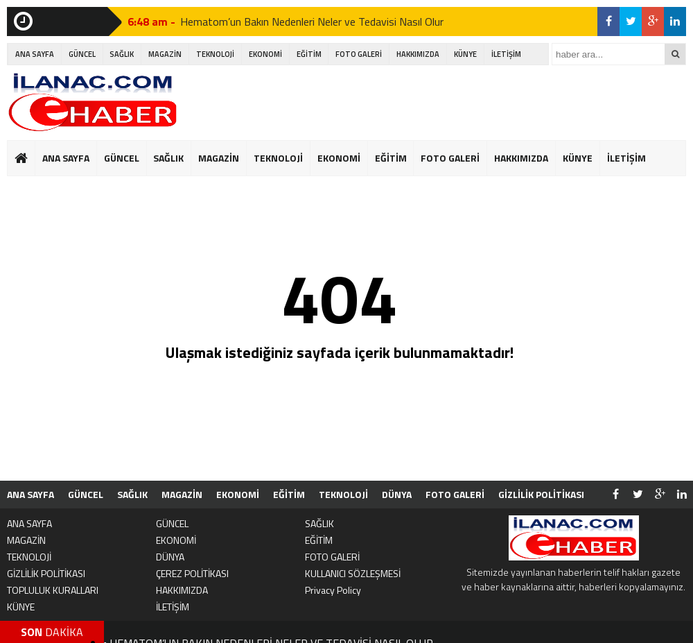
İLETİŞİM (506, 54)
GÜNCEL (82, 54)
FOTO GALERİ (358, 54)
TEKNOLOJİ (215, 54)
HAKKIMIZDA (417, 54)
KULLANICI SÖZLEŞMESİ (353, 573)
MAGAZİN (165, 54)
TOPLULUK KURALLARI (52, 590)
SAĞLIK (121, 54)
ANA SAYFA (34, 54)
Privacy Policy (333, 590)
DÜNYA (397, 494)
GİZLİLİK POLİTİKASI (541, 494)
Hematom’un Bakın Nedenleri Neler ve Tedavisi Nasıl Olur (312, 21)
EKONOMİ (265, 54)
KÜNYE (465, 54)
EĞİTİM (309, 54)
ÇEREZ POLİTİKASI (192, 573)
